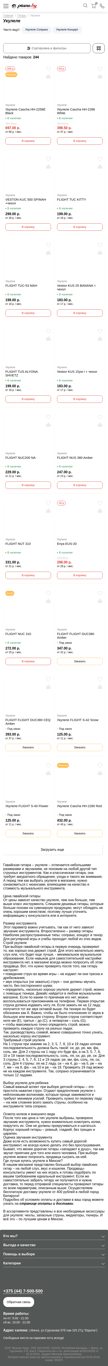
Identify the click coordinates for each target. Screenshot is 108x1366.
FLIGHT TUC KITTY (71, 199)
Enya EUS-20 (67, 543)
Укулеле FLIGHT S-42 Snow (77, 720)
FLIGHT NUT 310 (18, 543)
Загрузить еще (52, 849)
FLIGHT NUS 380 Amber (75, 457)
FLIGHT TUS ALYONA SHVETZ (21, 373)
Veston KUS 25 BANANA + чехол (76, 287)
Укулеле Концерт (67, 29)
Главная (8, 15)
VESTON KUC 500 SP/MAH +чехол (25, 201)
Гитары (21, 15)
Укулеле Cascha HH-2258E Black (25, 111)
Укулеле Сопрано (36, 29)
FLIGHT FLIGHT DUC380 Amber (75, 635)
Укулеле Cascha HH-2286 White (76, 111)
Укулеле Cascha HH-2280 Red (79, 806)
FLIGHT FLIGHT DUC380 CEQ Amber (28, 721)
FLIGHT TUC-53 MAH (21, 285)
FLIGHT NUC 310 (18, 634)
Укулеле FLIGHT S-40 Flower (26, 806)
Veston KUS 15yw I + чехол (77, 371)
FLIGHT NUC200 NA (20, 457)
